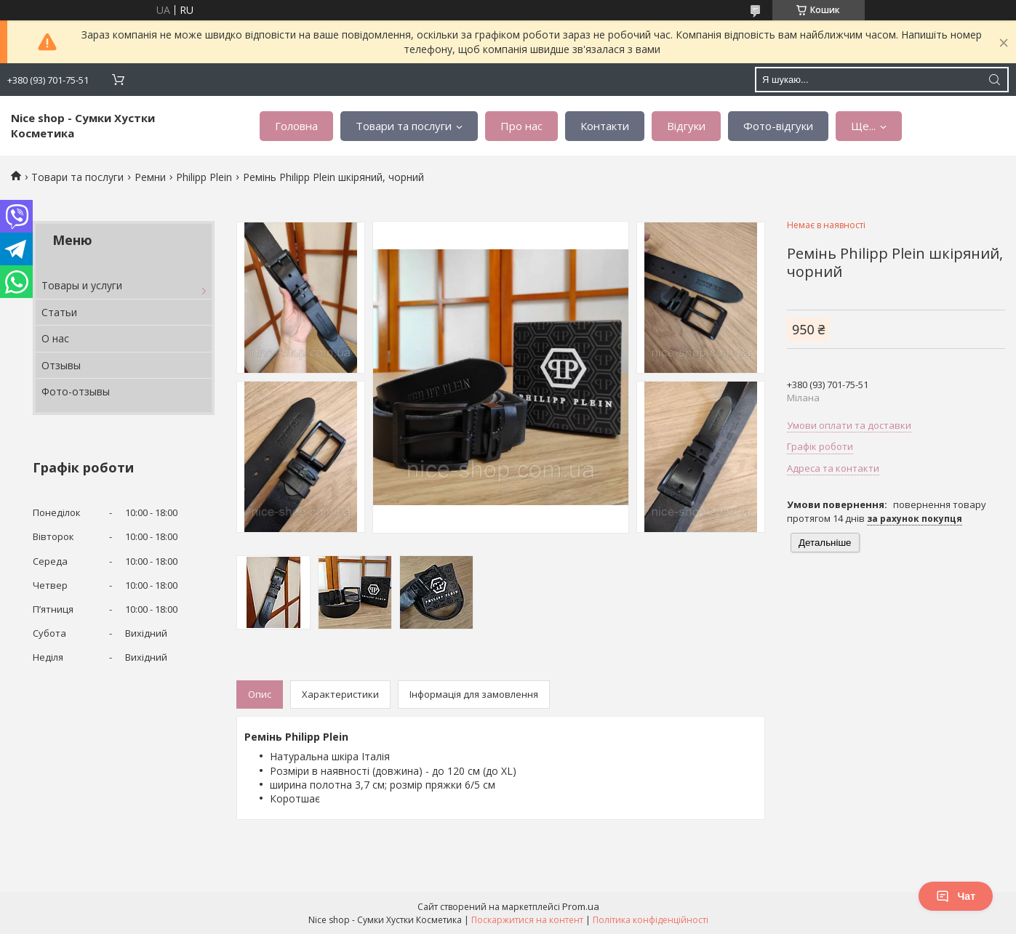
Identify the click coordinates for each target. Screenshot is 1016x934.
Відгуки (686, 125)
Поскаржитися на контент (527, 920)
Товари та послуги (404, 125)
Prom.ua (580, 906)
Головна (296, 125)
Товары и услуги (81, 285)
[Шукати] (994, 79)
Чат (955, 896)
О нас (55, 338)
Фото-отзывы (75, 391)
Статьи (59, 312)
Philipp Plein (204, 177)
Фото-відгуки (778, 125)
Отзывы (61, 365)
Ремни (150, 177)
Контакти (604, 125)
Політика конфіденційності (650, 920)
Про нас (521, 125)
